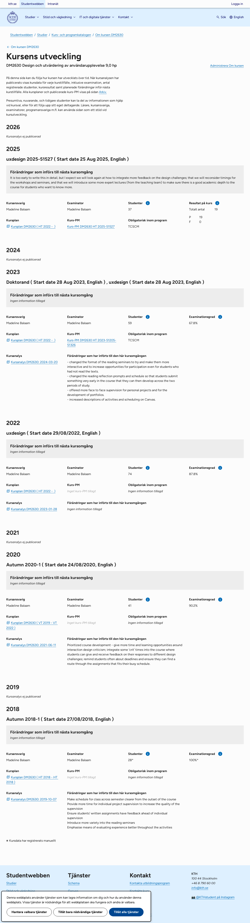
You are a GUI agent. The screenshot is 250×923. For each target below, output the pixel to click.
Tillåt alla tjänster (126, 912)
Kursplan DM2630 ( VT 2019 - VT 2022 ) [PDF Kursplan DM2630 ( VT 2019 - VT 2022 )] (32, 625)
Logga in (237, 4)
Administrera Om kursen (227, 65)
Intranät (53, 4)
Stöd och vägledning (20, 891)
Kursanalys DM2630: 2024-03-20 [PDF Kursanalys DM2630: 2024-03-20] (34, 362)
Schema (73, 883)
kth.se (12, 4)
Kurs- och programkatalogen (71, 35)
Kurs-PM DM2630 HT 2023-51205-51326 (91, 342)
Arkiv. (103, 92)
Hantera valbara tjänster (29, 912)
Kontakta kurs (139, 891)
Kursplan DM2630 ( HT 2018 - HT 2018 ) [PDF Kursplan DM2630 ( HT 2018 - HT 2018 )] (32, 779)
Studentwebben (32, 4)
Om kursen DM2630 (109, 35)
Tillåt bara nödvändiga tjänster (80, 912)
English (239, 17)
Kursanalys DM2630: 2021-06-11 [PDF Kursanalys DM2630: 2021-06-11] (33, 645)
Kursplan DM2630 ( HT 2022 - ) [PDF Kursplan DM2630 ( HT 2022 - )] (33, 226)
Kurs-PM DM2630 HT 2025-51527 (91, 226)
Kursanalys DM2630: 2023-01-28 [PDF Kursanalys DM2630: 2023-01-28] (34, 509)
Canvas (73, 891)
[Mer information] (148, 203)
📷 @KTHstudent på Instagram (213, 897)
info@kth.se (199, 888)
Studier (42, 35)
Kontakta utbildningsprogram (150, 883)
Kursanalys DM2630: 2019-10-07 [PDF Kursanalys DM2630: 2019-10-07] (34, 799)
